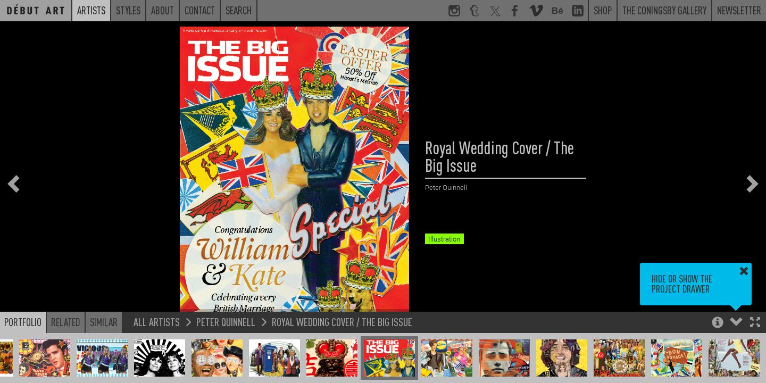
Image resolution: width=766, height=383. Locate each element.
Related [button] (65, 322)
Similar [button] (104, 322)
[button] (755, 323)
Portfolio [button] (22, 322)
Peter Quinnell (225, 321)
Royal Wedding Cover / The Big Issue (342, 321)
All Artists (157, 321)
